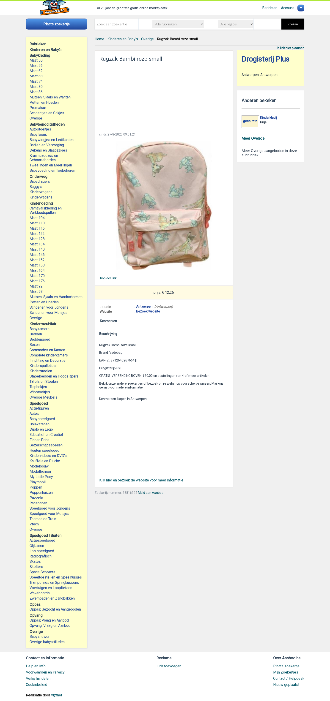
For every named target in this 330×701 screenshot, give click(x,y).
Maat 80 (36, 86)
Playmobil (38, 482)
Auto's (34, 413)
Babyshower (40, 636)
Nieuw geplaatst (286, 684)
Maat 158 (37, 265)
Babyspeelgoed (42, 419)
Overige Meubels (43, 397)
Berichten (269, 8)
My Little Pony (41, 477)
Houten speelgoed (44, 450)
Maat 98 (36, 291)
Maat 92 (36, 286)
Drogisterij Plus (265, 59)
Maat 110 (37, 223)
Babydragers (40, 181)
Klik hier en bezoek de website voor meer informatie (141, 480)
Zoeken (293, 24)
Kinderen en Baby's (122, 39)
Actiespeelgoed (42, 540)
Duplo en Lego (41, 429)
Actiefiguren (39, 408)
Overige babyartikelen (47, 642)
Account (287, 8)
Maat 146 (37, 255)
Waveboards (40, 593)
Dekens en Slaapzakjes (48, 150)
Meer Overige (253, 138)
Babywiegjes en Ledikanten (52, 140)
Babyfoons (38, 134)
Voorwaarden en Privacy (45, 672)
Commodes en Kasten (47, 350)
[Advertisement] (163, 96)
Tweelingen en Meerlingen (51, 165)
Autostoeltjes (40, 129)
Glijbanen (37, 545)
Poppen (36, 487)
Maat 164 (37, 270)
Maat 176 (37, 281)
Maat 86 (36, 92)
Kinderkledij (268, 118)
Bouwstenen (40, 424)
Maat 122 (37, 233)
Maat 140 (37, 249)
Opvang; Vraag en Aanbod (50, 625)
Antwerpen (144, 306)
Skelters (36, 567)
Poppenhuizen (41, 492)
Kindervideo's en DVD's (48, 456)
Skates (35, 561)
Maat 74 (36, 81)
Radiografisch (41, 556)
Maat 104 (37, 218)
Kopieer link (108, 278)
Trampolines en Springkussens (54, 582)
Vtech (34, 524)
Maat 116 (37, 228)
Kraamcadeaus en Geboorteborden (44, 157)
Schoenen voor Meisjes (48, 312)
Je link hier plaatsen (290, 48)
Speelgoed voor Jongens (50, 508)
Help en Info (36, 666)
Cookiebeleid (36, 684)
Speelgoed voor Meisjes (49, 513)
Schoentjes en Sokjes (47, 113)
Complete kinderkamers (49, 355)
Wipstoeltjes (40, 392)
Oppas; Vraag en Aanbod (49, 620)
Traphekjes (38, 387)
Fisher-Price (40, 440)
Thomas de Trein (43, 519)
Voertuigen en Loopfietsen (51, 588)
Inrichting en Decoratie (48, 360)
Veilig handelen (38, 678)
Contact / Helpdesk (288, 678)
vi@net (56, 695)
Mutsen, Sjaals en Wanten (50, 97)
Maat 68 (36, 76)
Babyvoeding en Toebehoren (52, 170)
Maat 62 (36, 71)
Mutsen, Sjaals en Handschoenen (56, 297)
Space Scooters (42, 572)
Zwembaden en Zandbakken (52, 598)
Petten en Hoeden (44, 102)
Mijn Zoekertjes (285, 672)
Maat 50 (36, 60)
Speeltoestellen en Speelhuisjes (56, 577)
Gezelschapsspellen (46, 445)
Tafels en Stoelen (44, 381)
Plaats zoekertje (286, 666)
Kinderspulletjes (43, 366)
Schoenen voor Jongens (49, 307)
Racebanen (38, 503)
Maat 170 (37, 276)
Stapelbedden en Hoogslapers (54, 376)
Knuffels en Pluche (45, 461)
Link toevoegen (169, 666)
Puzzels (36, 498)
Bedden (36, 334)
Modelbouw (39, 466)
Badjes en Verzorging (47, 145)
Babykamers (40, 329)
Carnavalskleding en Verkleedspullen (46, 210)
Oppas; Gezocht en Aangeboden (55, 609)
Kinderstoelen (41, 371)
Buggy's (36, 187)
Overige (36, 118)
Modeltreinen (40, 471)
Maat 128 (37, 239)
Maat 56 (36, 65)
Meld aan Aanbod (150, 493)
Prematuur (38, 108)
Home (99, 39)
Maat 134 (37, 244)
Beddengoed (40, 339)
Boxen (35, 344)
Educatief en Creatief (46, 434)
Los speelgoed (42, 551)
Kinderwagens (41, 192)
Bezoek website (148, 311)
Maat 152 (37, 260)
